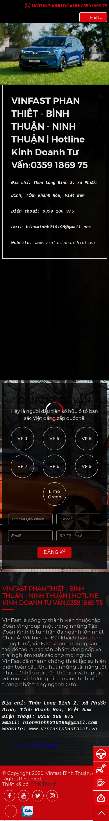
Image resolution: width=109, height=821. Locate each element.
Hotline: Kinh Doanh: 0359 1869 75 (66, 5)
